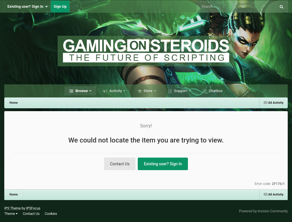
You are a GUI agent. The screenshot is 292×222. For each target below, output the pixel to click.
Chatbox (215, 91)
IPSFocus (33, 208)
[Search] (222, 7)
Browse (81, 91)
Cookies (51, 214)
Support (180, 91)
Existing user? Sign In (27, 7)
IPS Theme (12, 208)
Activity (115, 91)
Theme (11, 214)
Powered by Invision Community (263, 211)
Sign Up (60, 6)
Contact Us (120, 164)
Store (148, 91)
